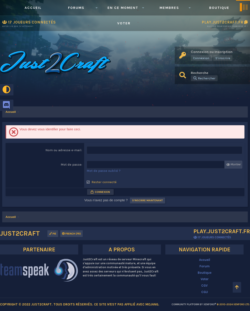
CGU (204, 292)
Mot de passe (71, 164)
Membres (169, 8)
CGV (204, 286)
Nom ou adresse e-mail (63, 150)
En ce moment (122, 8)
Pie (52, 233)
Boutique (219, 8)
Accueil (33, 8)
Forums (76, 8)
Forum (204, 266)
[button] (96, 8)
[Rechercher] (204, 78)
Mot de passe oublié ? (104, 171)
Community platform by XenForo (211, 304)
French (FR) (71, 233)
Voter (124, 23)
